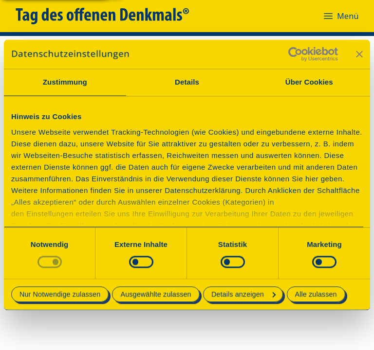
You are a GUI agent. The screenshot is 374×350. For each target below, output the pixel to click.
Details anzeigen (243, 294)
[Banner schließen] (359, 54)
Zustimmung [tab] (65, 82)
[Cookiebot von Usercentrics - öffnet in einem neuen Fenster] (295, 54)
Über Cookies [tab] (309, 82)
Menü (340, 16)
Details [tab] (187, 82)
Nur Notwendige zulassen (59, 294)
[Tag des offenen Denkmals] (109, 16)
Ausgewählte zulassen (155, 294)
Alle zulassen (316, 294)
